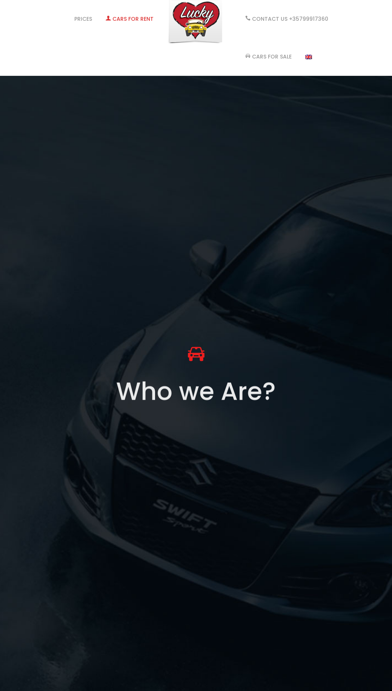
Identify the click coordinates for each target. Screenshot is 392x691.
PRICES (83, 19)
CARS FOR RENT (130, 19)
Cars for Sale (268, 56)
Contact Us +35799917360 (286, 19)
